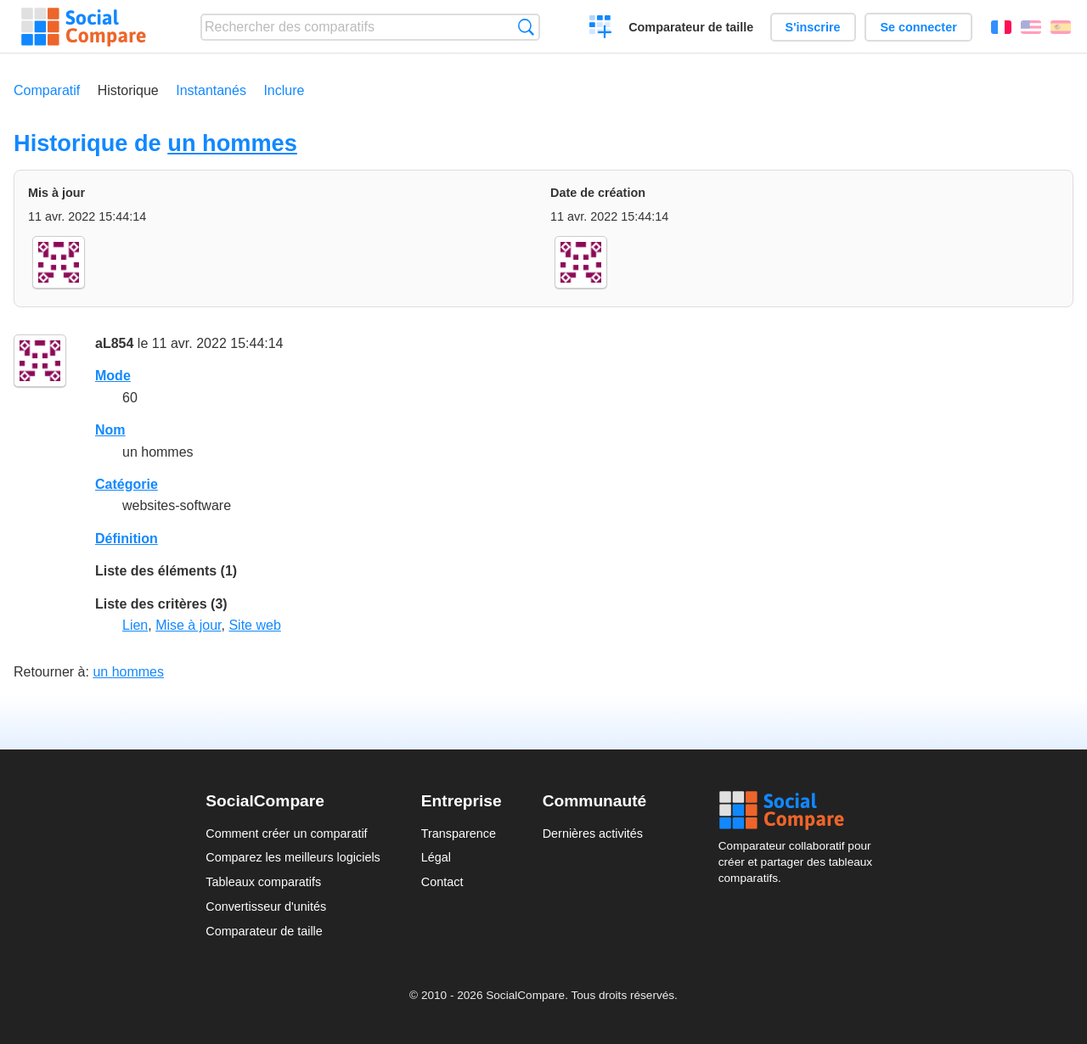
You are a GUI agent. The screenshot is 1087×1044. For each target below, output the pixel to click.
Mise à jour (188, 625)
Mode (113, 375)
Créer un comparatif (600, 29)
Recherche (526, 27)
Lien (135, 625)
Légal (436, 857)
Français (1001, 27)
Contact (442, 882)
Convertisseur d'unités (266, 906)
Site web (254, 625)
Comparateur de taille (690, 27)
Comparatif (47, 90)
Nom (110, 430)
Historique (128, 90)
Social (799, 810)
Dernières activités (593, 833)
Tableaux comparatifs (263, 882)
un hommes (232, 143)
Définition (126, 538)
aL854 (114, 343)
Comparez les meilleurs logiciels (293, 857)
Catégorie (126, 484)
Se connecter (918, 27)
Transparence (458, 833)
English (1031, 27)
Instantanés (211, 90)
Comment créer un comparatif (286, 833)
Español (1060, 27)
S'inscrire (813, 27)
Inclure (283, 90)
